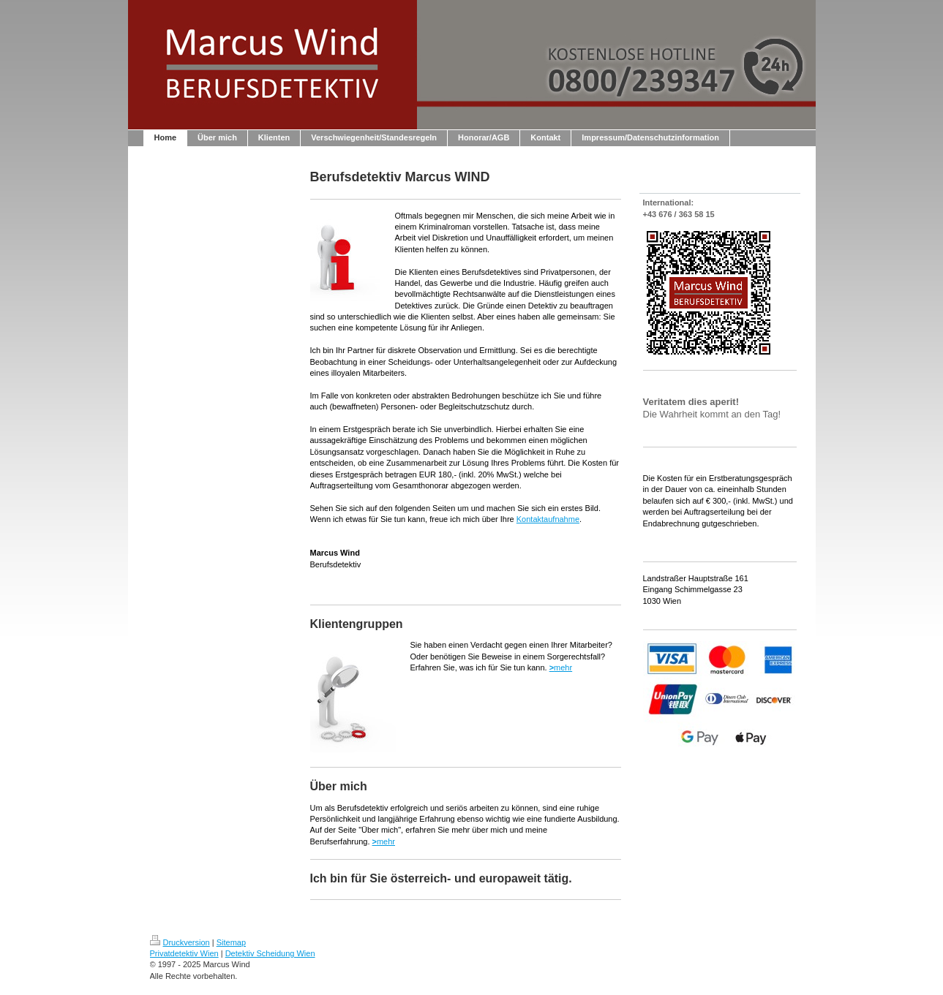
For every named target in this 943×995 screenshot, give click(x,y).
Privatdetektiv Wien (184, 953)
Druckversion (180, 942)
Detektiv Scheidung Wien (270, 953)
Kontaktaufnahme (547, 519)
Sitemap (231, 942)
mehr (561, 667)
